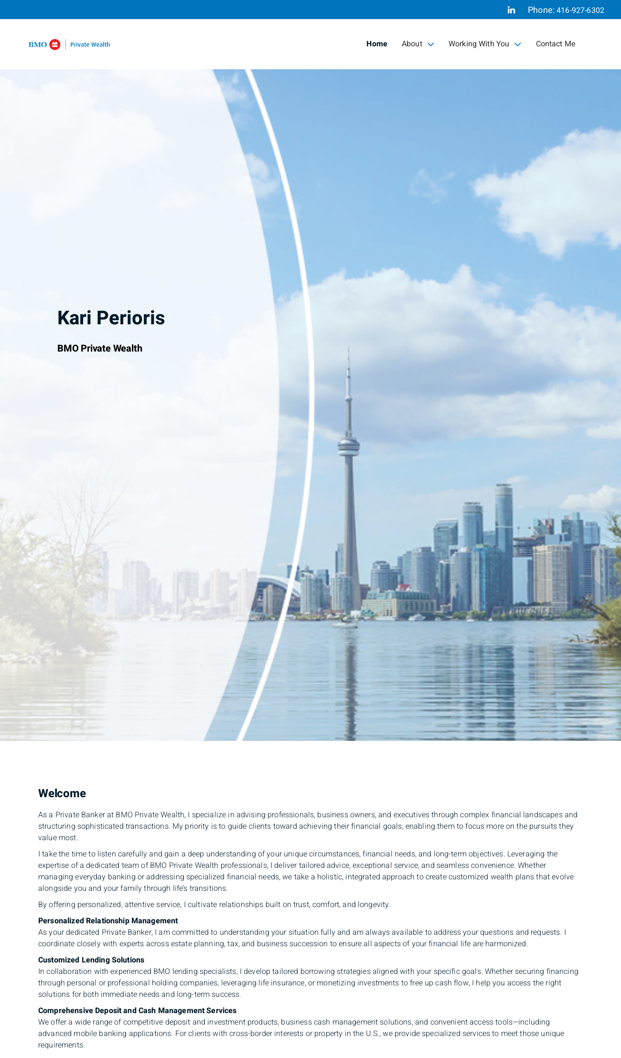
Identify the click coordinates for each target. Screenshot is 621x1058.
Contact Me (556, 44)
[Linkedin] (511, 10)
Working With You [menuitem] (485, 44)
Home (376, 44)
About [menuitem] (418, 44)
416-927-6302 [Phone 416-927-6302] (580, 10)
